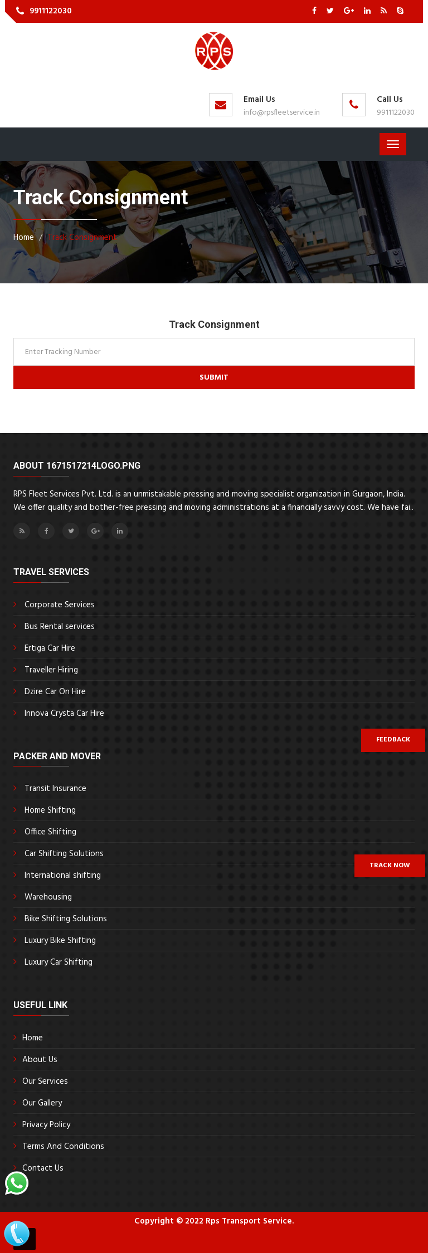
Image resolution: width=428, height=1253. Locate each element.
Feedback (393, 739)
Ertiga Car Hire (50, 648)
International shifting (63, 875)
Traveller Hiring (51, 670)
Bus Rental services (60, 626)
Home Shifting (50, 810)
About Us (39, 1060)
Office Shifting (50, 832)
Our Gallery (42, 1103)
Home (32, 1038)
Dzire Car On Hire (55, 692)
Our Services (45, 1081)
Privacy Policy (46, 1125)
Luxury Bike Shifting (60, 940)
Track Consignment (82, 237)
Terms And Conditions (63, 1146)
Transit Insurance (55, 788)
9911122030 (51, 11)
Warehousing (48, 897)
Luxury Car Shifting (59, 962)
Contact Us (43, 1168)
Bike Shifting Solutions (66, 919)
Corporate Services (60, 605)
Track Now (389, 865)
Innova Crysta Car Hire (64, 713)
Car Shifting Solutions (64, 854)
